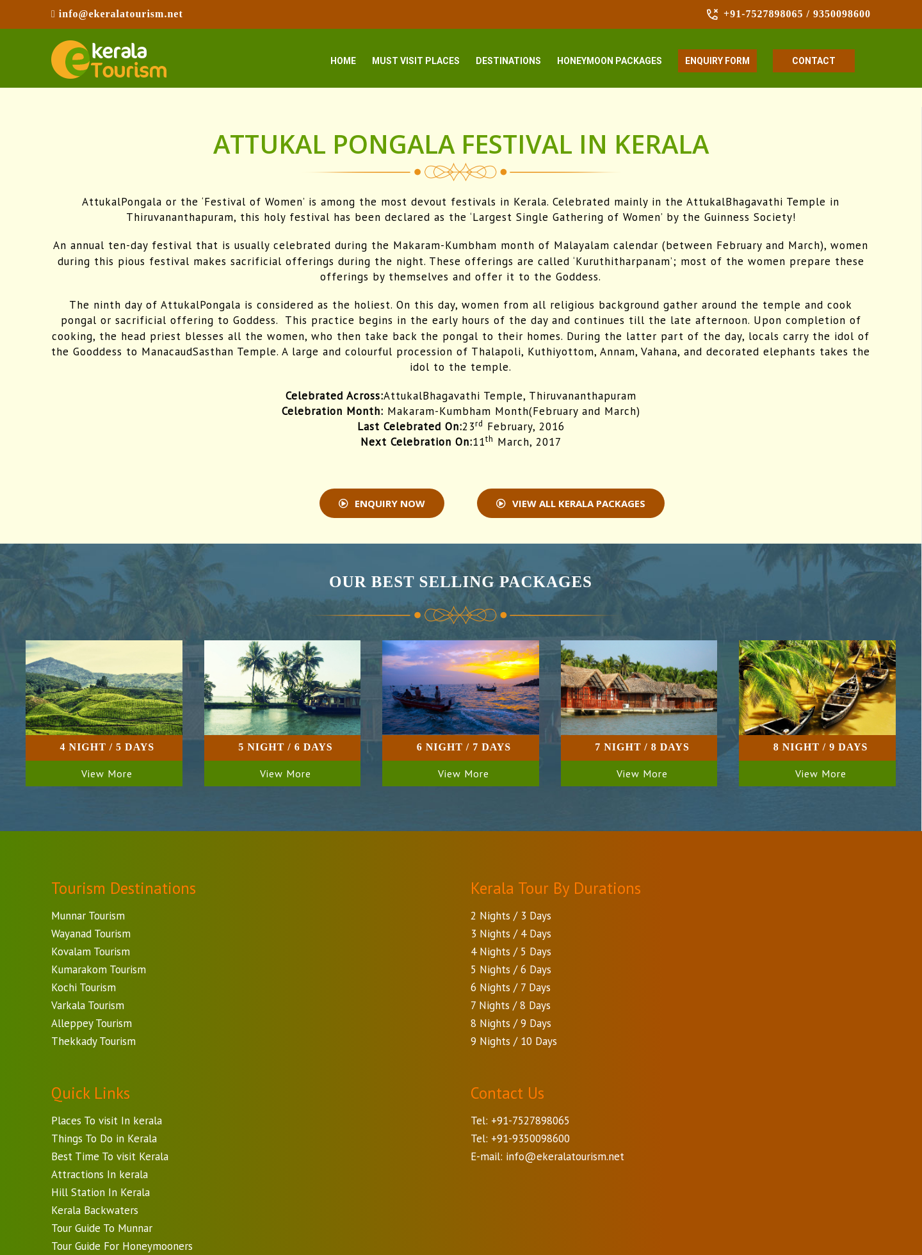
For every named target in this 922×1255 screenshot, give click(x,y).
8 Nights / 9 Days (511, 1023)
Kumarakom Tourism (98, 969)
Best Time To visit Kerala (109, 1156)
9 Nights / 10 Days (514, 1041)
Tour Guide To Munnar (101, 1228)
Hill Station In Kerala (100, 1192)
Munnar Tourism (88, 916)
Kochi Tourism (83, 987)
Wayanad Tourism (91, 934)
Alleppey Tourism (91, 1023)
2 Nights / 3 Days (511, 916)
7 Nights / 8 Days (511, 1005)
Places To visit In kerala (106, 1120)
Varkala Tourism (87, 1005)
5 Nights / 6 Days (511, 969)
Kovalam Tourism (90, 951)
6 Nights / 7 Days (511, 987)
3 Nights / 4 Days (511, 934)
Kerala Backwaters (94, 1210)
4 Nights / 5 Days (511, 951)
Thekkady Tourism (93, 1041)
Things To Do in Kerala (104, 1138)
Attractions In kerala (99, 1174)
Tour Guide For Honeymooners (122, 1246)
